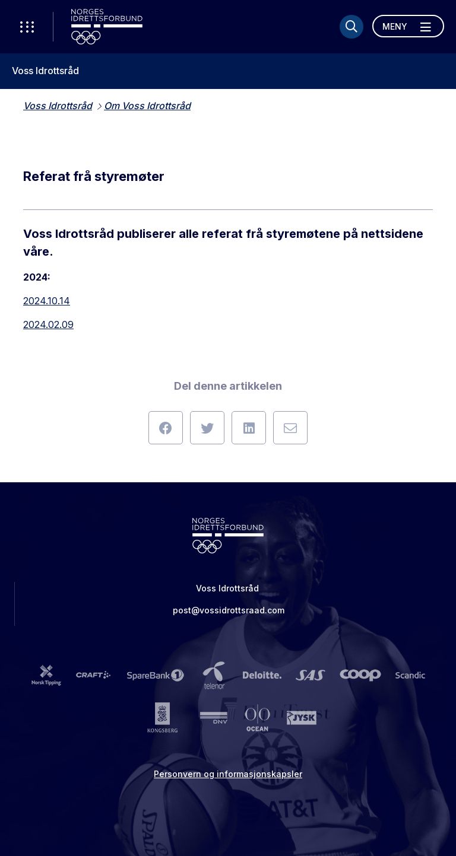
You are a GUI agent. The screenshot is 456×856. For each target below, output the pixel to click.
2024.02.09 (48, 324)
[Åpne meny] (408, 26)
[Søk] (351, 27)
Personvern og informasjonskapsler (228, 774)
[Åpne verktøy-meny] (26, 26)
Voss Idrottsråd (45, 71)
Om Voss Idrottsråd (147, 106)
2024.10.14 (46, 301)
